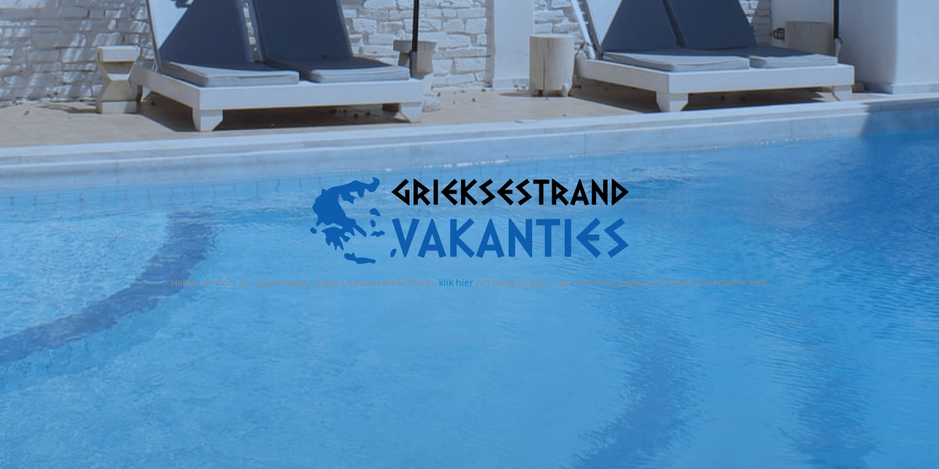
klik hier (456, 282)
